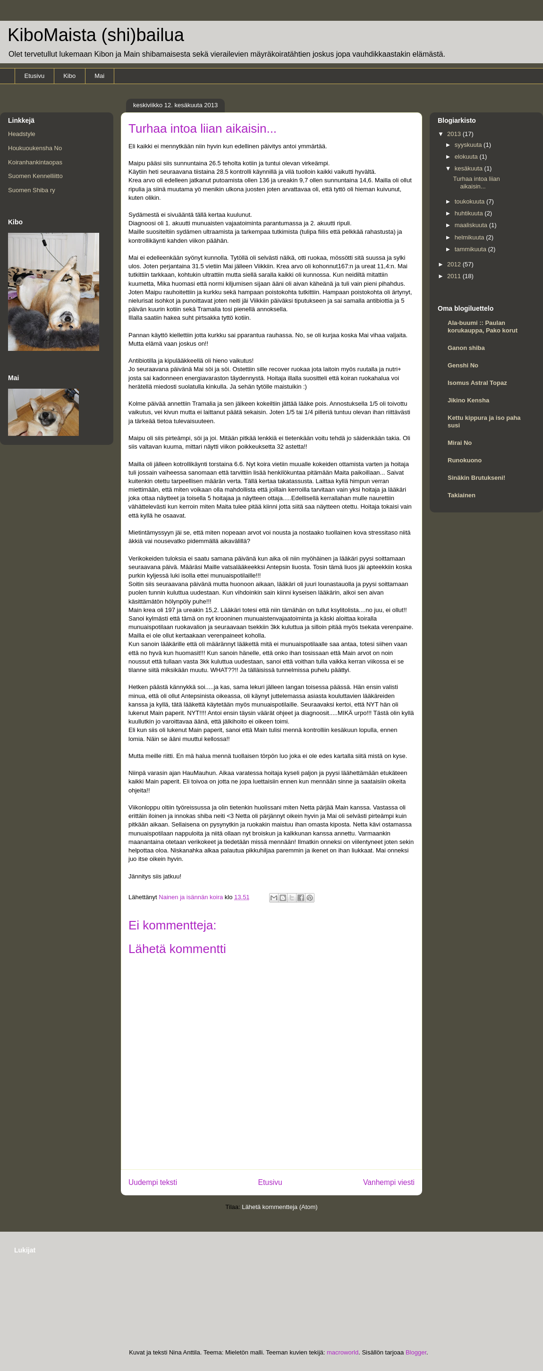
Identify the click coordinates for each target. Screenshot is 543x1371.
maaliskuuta (472, 225)
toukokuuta (470, 201)
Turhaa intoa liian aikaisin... (476, 182)
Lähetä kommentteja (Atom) (279, 1206)
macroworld (342, 1352)
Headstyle (21, 133)
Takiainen (461, 495)
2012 (455, 264)
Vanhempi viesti (389, 1182)
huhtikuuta (470, 213)
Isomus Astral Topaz (477, 382)
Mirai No (460, 442)
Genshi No (463, 365)
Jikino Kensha (468, 400)
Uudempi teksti (152, 1182)
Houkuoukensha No (35, 148)
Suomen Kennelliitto (35, 175)
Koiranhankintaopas (35, 162)
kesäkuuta (469, 168)
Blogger (416, 1352)
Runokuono (465, 460)
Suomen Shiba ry (31, 190)
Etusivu (35, 75)
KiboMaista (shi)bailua (96, 35)
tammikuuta (471, 249)
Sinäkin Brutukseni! (476, 477)
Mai (99, 75)
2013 (455, 133)
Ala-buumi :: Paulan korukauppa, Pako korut (483, 326)
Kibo (69, 75)
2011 (455, 276)
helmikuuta (470, 237)
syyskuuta (469, 144)
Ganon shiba (466, 347)
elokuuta (467, 156)
